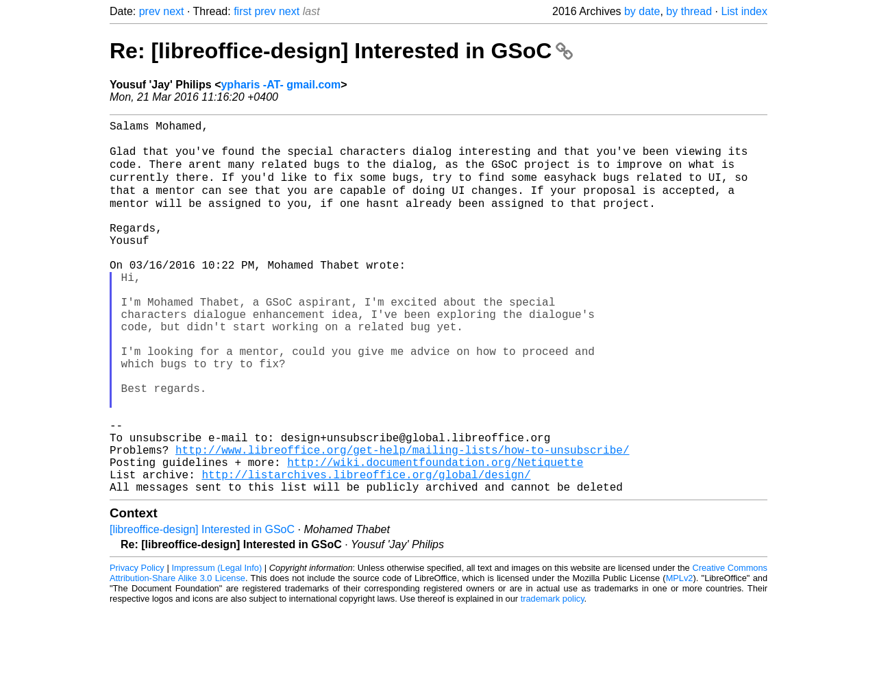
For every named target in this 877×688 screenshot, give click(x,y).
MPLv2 (679, 657)
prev (149, 11)
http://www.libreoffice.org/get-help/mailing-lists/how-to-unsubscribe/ (402, 520)
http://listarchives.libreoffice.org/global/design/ (365, 550)
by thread (689, 11)
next (173, 11)
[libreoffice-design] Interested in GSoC (202, 608)
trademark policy (552, 677)
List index (744, 11)
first (242, 11)
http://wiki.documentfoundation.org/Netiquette (435, 535)
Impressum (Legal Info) (216, 646)
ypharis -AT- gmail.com (281, 84)
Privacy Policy (137, 646)
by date (642, 11)
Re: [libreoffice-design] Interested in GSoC (341, 50)
